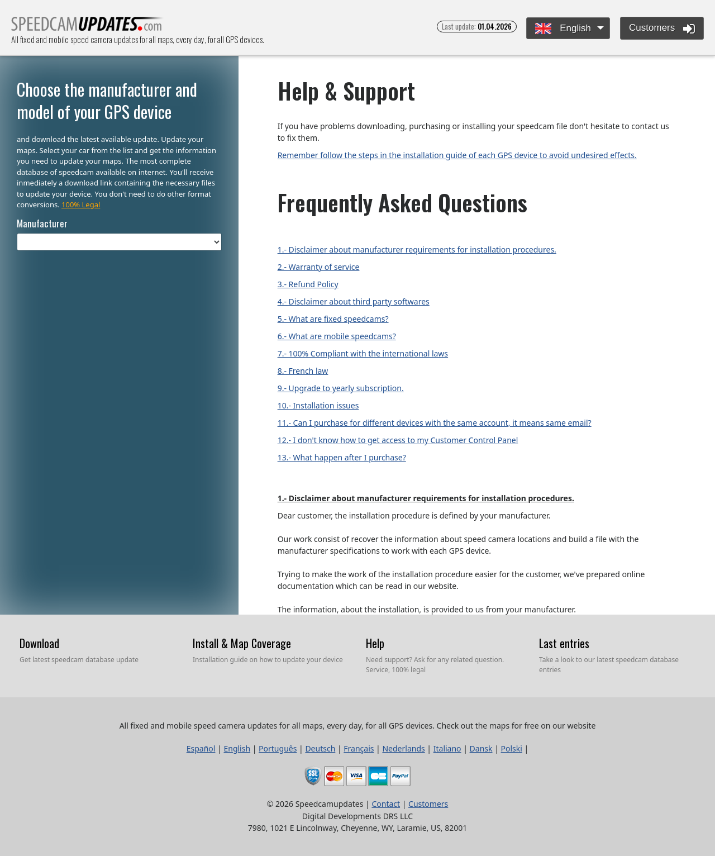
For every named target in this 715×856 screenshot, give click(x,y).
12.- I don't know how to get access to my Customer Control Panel (398, 440)
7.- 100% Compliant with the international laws (363, 353)
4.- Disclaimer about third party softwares (354, 301)
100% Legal (80, 204)
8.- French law (303, 370)
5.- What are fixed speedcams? (333, 318)
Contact (385, 803)
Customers (662, 28)
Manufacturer (42, 223)
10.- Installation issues (318, 405)
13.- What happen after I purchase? (342, 457)
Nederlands (403, 748)
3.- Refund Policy (308, 284)
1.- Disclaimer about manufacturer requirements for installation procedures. (417, 249)
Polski (511, 748)
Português (278, 748)
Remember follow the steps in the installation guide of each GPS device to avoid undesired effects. (457, 155)
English (562, 29)
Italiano (447, 748)
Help (375, 643)
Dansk (481, 748)
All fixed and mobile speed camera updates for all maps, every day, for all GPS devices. (87, 27)
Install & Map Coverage (242, 643)
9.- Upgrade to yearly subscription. (341, 388)
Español (201, 748)
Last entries (564, 643)
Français (359, 748)
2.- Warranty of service (319, 266)
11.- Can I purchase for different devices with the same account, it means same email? (435, 422)
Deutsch (320, 748)
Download (39, 643)
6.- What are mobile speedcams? (337, 336)
